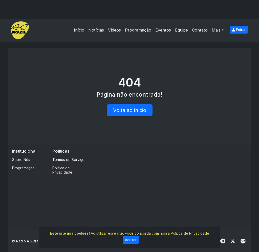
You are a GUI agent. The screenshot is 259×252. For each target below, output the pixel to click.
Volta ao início (129, 110)
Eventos (163, 30)
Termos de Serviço (68, 159)
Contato (200, 30)
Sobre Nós (21, 159)
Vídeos (114, 30)
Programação (138, 30)
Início (79, 30)
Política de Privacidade (62, 170)
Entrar (239, 29)
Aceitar (131, 240)
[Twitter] (232, 241)
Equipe (181, 30)
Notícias (96, 30)
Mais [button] (216, 30)
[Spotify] (243, 241)
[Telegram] (222, 241)
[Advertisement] (175, 184)
